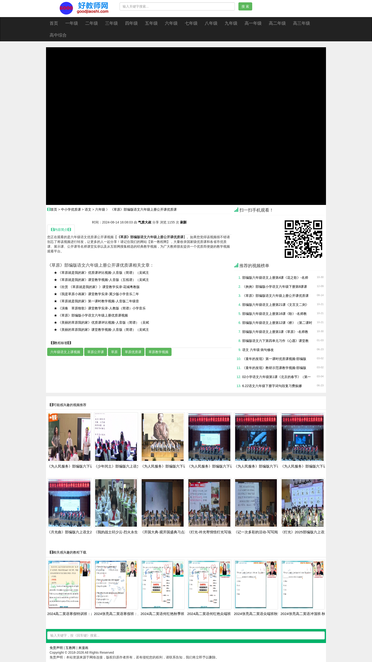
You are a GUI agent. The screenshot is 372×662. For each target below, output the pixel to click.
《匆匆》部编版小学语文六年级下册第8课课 (274, 286)
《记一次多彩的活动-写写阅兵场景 (261, 532)
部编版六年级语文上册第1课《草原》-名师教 (275, 332)
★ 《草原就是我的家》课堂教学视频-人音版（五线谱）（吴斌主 (101, 280)
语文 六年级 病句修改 (258, 350)
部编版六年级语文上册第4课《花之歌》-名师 (275, 277)
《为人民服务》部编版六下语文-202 (169, 466)
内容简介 (61, 230)
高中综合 (58, 35)
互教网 (70, 648)
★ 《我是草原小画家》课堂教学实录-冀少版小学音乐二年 (96, 294)
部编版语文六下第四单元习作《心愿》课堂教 (275, 341)
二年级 (91, 23)
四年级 (131, 23)
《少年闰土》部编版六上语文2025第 (123, 466)
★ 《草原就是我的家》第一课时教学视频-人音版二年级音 (96, 301)
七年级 (191, 23)
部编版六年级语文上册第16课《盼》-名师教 (274, 314)
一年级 (71, 23)
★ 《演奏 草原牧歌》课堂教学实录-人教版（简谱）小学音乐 (100, 308)
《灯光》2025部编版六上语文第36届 (309, 532)
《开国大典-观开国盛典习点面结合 (167, 532)
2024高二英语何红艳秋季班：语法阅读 (171, 614)
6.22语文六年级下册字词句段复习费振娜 (272, 386)
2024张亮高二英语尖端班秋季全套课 (263, 614)
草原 (114, 352)
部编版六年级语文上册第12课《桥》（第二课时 (277, 323)
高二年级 (277, 23)
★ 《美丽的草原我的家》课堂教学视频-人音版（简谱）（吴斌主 (101, 329)
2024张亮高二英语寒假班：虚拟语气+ (124, 614)
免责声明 (56, 648)
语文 (88, 209)
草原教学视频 (158, 352)
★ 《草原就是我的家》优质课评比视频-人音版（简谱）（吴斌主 (101, 272)
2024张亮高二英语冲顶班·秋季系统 (308, 614)
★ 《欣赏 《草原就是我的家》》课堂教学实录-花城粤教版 (97, 287)
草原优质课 (133, 352)
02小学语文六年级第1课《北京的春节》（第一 (276, 377)
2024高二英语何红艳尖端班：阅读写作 (218, 614)
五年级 (151, 23)
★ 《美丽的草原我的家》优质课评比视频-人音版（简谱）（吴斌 (101, 322)
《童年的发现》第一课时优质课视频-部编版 (274, 359)
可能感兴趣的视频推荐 (68, 405)
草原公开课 (95, 352)
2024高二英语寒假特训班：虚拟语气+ (77, 614)
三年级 (111, 23)
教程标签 (61, 343)
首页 (54, 23)
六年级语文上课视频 (65, 352)
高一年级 (253, 23)
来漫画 (83, 648)
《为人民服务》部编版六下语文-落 (74, 466)
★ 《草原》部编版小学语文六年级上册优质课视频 (91, 315)
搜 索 (245, 6)
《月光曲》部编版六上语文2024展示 (76, 532)
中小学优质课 (71, 209)
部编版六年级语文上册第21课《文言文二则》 (275, 305)
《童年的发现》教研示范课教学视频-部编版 (274, 368)
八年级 (211, 23)
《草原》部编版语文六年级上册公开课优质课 (143, 209)
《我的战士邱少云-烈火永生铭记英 (121, 532)
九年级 (231, 23)
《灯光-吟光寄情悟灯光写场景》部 (214, 532)
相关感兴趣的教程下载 (68, 552)
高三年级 (301, 23)
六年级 (171, 23)
